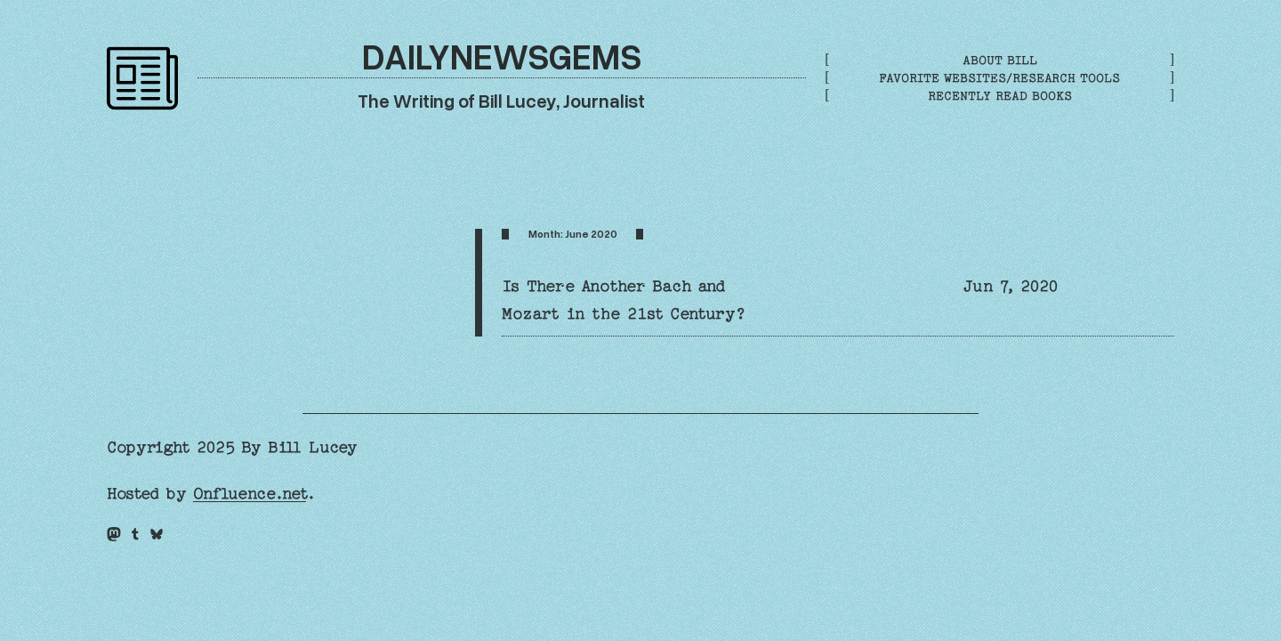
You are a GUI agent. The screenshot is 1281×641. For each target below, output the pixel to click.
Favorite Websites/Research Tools (999, 78)
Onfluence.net (249, 493)
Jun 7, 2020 (1011, 286)
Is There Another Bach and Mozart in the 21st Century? (623, 300)
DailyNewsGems (501, 55)
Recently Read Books (1000, 95)
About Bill (1000, 60)
